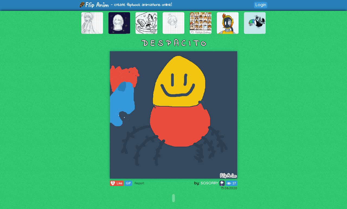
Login (260, 4)
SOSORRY (213, 183)
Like (116, 183)
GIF (128, 183)
